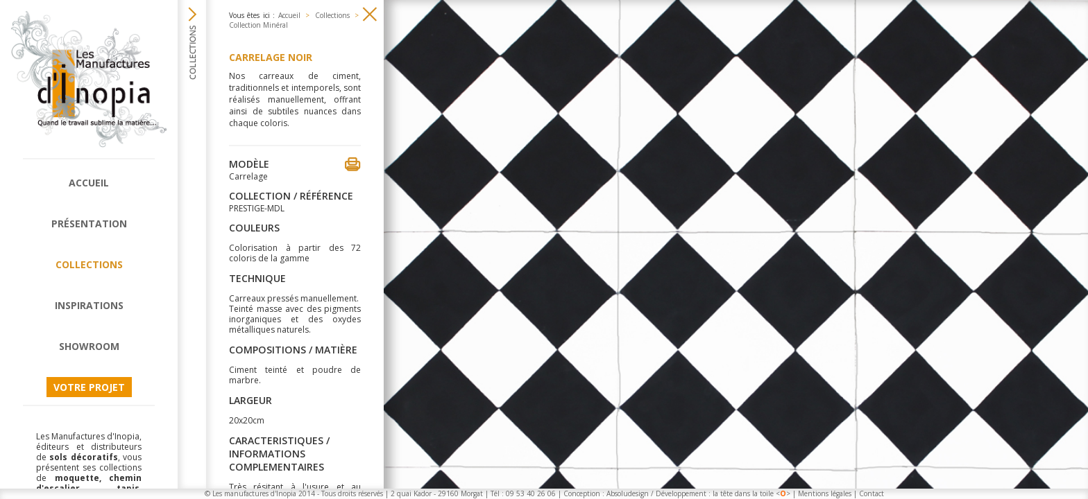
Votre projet (89, 387)
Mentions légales (824, 493)
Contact (871, 493)
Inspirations (89, 305)
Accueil (89, 182)
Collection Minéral (258, 25)
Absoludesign (627, 493)
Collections (89, 264)
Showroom (89, 346)
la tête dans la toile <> (751, 493)
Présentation (89, 223)
